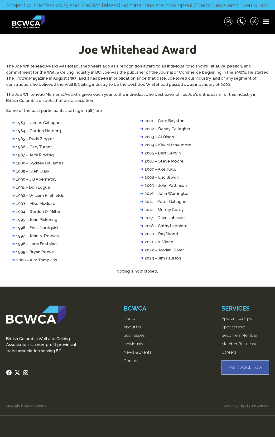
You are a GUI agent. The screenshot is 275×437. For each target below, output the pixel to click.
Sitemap (41, 406)
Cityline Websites (257, 406)
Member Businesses (241, 343)
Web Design (231, 406)
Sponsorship (233, 327)
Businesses (134, 335)
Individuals (133, 343)
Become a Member (239, 335)
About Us (132, 327)
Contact (131, 360)
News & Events (137, 352)
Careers (229, 352)
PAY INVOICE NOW (245, 367)
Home (129, 318)
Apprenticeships (237, 318)
